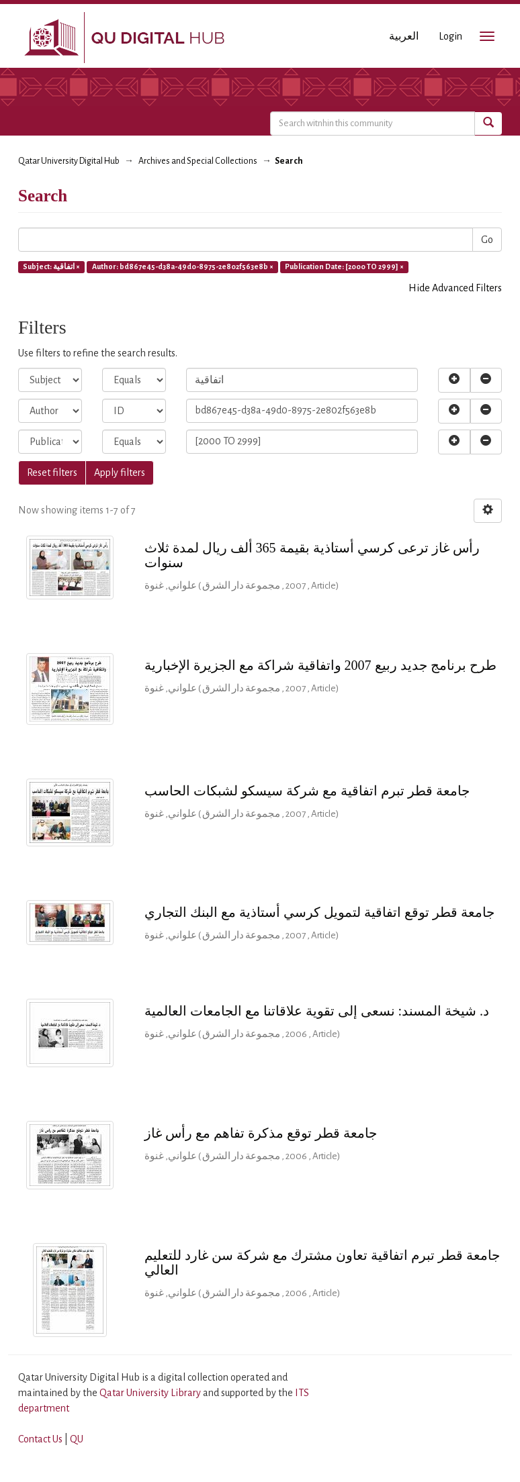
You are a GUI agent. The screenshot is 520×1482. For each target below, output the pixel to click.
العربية (404, 36)
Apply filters (119, 472)
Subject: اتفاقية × (51, 266)
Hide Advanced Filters (455, 288)
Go (487, 239)
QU (76, 1439)
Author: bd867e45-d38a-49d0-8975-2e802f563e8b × (182, 266)
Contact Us (40, 1439)
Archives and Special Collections (197, 161)
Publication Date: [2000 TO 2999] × (344, 266)
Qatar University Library (151, 1392)
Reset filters (52, 472)
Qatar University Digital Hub (69, 161)
